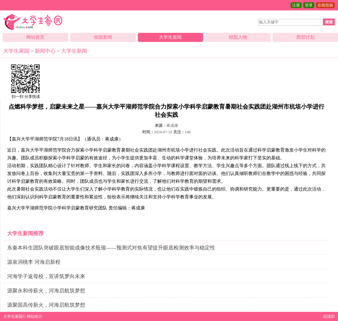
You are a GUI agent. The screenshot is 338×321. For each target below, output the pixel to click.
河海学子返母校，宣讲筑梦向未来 (46, 276)
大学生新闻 (170, 37)
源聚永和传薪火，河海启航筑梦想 (46, 290)
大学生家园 (16, 51)
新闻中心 (45, 51)
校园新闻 (103, 37)
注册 (296, 5)
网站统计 (34, 316)
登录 (309, 5)
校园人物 (238, 37)
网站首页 (35, 37)
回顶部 (329, 316)
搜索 (329, 22)
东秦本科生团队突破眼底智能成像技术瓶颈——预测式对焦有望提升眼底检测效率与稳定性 (111, 247)
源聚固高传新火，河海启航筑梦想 (46, 305)
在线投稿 (325, 5)
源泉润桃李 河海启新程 (33, 262)
